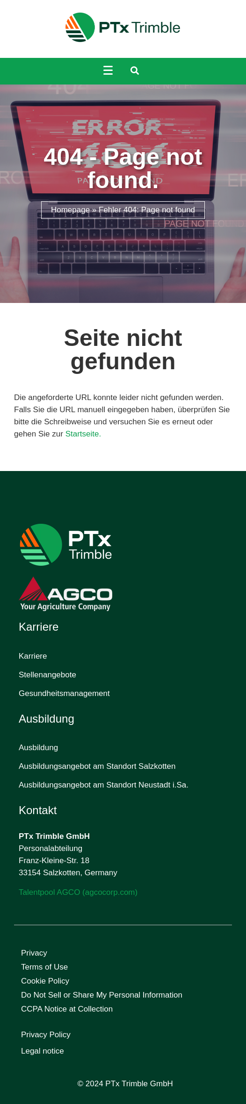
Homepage (70, 209)
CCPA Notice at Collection (67, 1009)
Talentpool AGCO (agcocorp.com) (78, 892)
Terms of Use (44, 967)
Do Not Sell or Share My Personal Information (101, 995)
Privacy (34, 953)
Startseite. (83, 433)
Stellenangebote (47, 674)
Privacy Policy (46, 1034)
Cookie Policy (45, 981)
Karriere (33, 656)
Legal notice (42, 1051)
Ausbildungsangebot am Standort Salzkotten (97, 766)
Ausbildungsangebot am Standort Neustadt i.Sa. (103, 785)
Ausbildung (38, 747)
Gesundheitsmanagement (64, 693)
